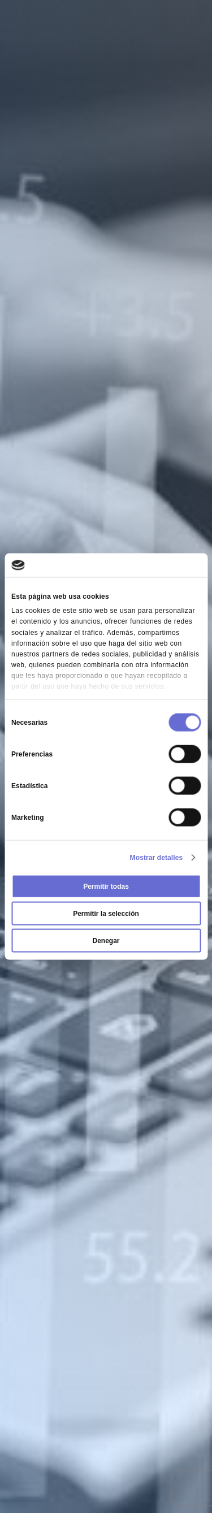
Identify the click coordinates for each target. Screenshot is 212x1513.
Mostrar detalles (156, 857)
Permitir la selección (106, 913)
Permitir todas (106, 886)
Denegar (105, 940)
